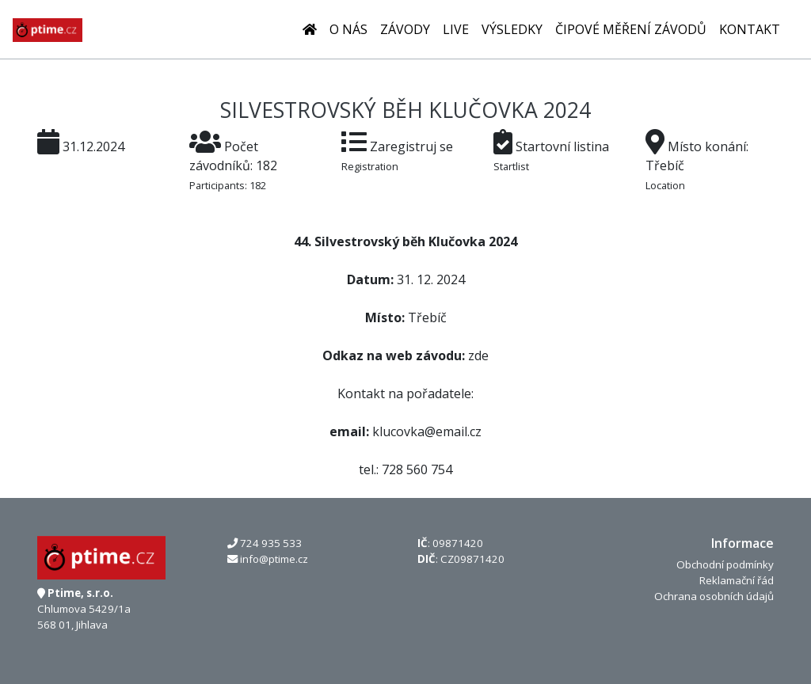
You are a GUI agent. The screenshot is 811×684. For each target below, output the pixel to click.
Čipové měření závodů (630, 29)
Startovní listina (562, 146)
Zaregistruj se (411, 146)
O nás (348, 29)
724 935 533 (271, 543)
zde (478, 355)
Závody (405, 29)
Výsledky (512, 29)
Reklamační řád (736, 580)
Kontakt (749, 29)
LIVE (456, 29)
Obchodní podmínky (725, 564)
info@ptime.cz (274, 559)
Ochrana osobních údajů (714, 596)
